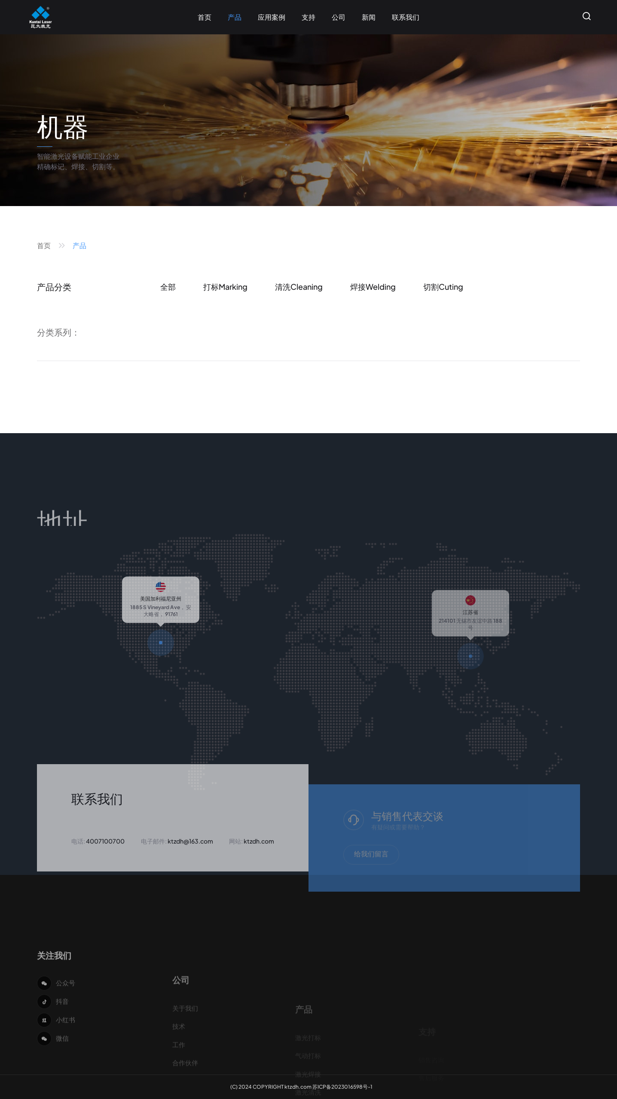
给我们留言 (371, 899)
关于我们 (185, 1064)
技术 (178, 1082)
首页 (44, 245)
